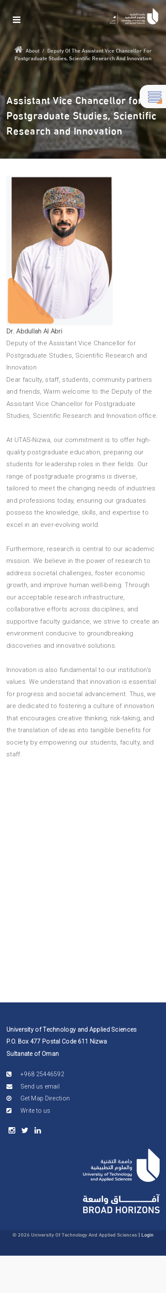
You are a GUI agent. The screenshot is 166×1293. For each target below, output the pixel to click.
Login (147, 1234)
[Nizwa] (134, 16)
